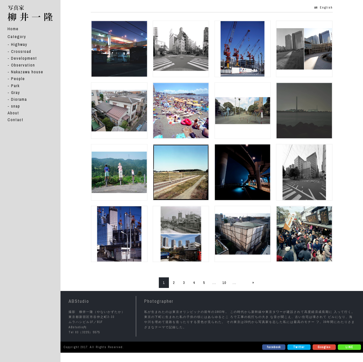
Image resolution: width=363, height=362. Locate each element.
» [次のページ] (253, 282)
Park (15, 85)
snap (15, 106)
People (18, 78)
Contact (15, 119)
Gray (15, 92)
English (326, 8)
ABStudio (79, 301)
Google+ (324, 347)
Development (24, 58)
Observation (23, 65)
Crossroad (21, 51)
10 (224, 282)
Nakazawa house (27, 72)
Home (13, 28)
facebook (274, 347)
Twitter (299, 347)
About (13, 113)
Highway (19, 44)
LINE (349, 347)
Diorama (19, 99)
